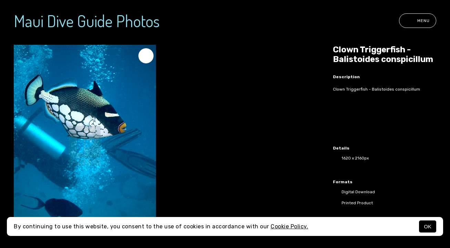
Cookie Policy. (289, 226)
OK (427, 226)
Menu (418, 21)
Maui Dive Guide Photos (87, 20)
